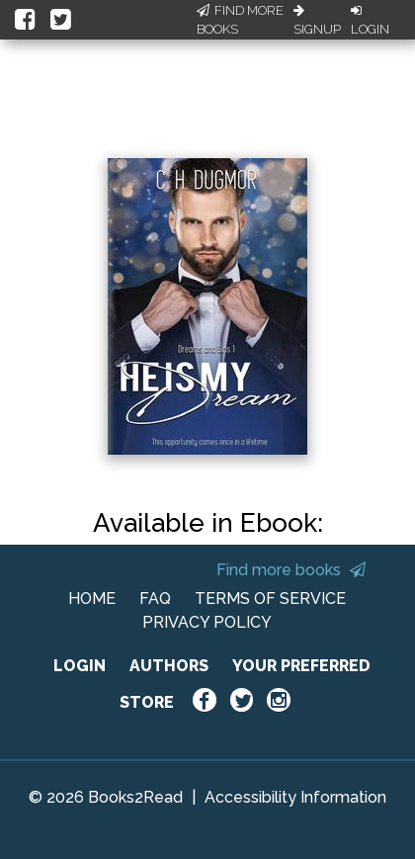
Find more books (291, 569)
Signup (317, 21)
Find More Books (240, 20)
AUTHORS (168, 665)
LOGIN (79, 665)
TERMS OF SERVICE (270, 598)
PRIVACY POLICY (207, 622)
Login (370, 21)
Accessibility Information (295, 797)
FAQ (155, 598)
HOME (92, 598)
